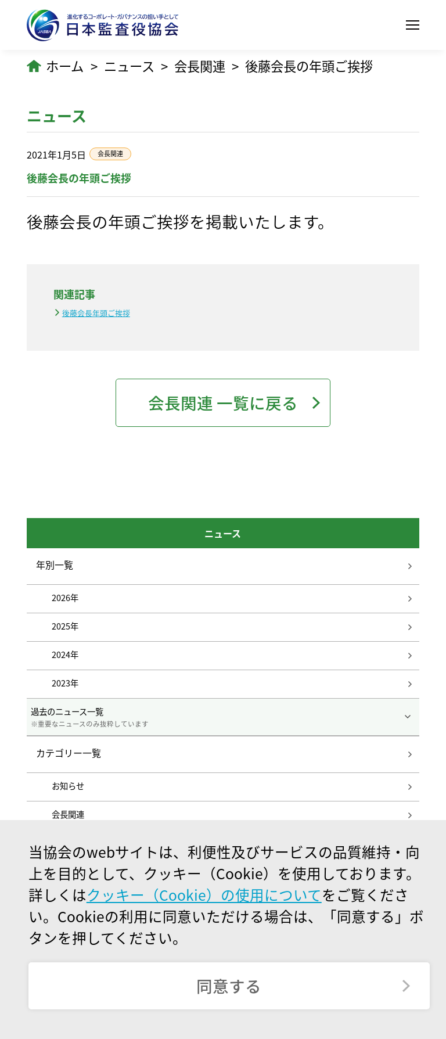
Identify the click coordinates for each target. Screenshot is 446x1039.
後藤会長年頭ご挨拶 (96, 312)
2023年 (65, 683)
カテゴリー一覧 (68, 753)
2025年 (65, 626)
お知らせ (68, 785)
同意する (228, 986)
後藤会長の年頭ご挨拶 (309, 66)
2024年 (65, 654)
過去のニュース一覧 (223, 717)
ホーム (65, 66)
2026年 (65, 597)
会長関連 (199, 66)
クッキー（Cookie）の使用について (204, 894)
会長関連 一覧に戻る (223, 403)
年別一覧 (54, 564)
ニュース (129, 66)
